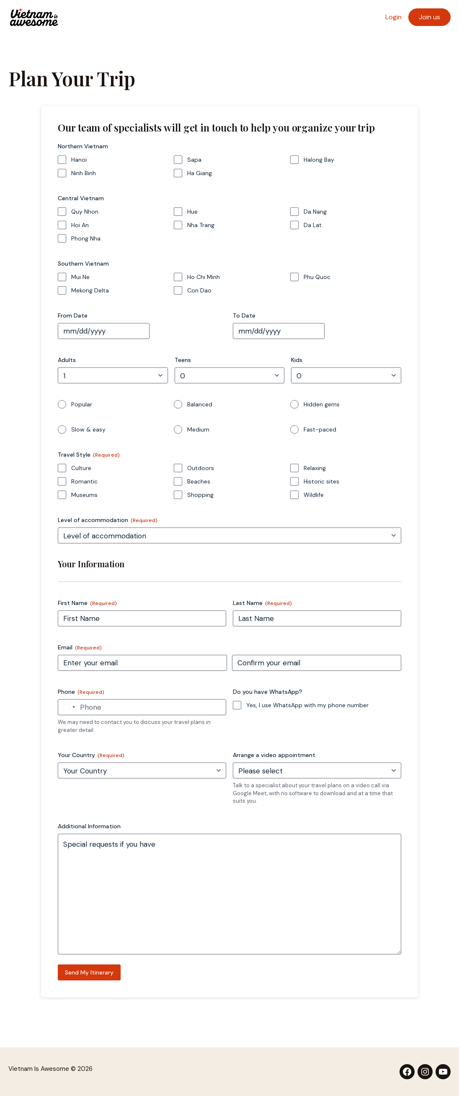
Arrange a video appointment (274, 755)
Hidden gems (322, 404)
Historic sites (321, 481)
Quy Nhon (84, 211)
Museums (84, 495)
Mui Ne (80, 277)
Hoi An (80, 225)
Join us (429, 17)
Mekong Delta (90, 290)
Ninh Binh (83, 173)
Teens (183, 360)
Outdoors (200, 468)
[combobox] (67, 707)
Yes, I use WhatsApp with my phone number (307, 705)
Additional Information (89, 826)
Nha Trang (200, 225)
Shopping (200, 495)
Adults (67, 360)
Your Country (91, 755)
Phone (81, 692)
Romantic (84, 481)
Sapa (194, 159)
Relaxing (315, 468)
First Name (87, 603)
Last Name (262, 603)
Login (393, 17)
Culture (81, 468)
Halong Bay (319, 159)
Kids (296, 360)
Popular (81, 404)
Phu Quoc (317, 277)
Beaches (198, 481)
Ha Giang (199, 173)
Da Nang (315, 211)
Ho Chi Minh (203, 277)
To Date (244, 315)
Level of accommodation (107, 520)
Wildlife (314, 495)
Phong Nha (86, 238)
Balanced (199, 404)
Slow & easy (88, 429)
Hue (192, 211)
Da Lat (313, 225)
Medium (198, 429)
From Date (73, 315)
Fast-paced (320, 429)
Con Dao (199, 290)
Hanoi (79, 159)
